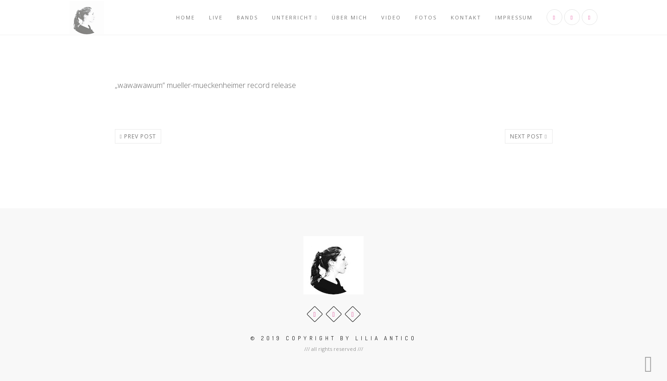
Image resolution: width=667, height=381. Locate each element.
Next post (528, 136)
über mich (349, 17)
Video (391, 17)
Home (185, 17)
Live (216, 17)
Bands (247, 17)
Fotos (426, 17)
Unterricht (295, 17)
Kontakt (466, 17)
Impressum (514, 17)
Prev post (138, 136)
